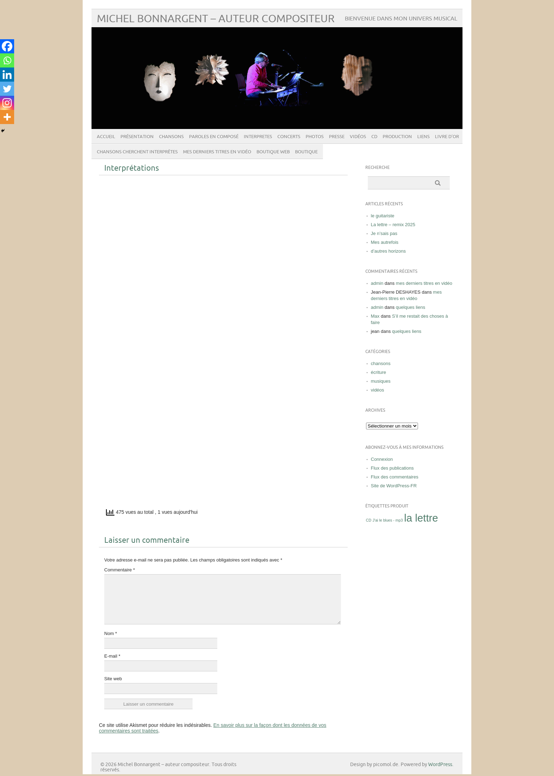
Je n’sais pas (384, 233)
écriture (378, 372)
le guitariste (382, 215)
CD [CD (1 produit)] (368, 520)
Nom (110, 633)
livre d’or (447, 136)
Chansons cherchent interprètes (137, 151)
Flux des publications (392, 468)
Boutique (306, 151)
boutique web (273, 151)
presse (336, 136)
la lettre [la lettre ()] (421, 518)
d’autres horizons (388, 251)
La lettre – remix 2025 (393, 224)
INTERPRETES (258, 136)
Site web (113, 678)
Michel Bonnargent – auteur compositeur (216, 18)
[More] (7, 117)
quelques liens (410, 307)
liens (423, 136)
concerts (288, 136)
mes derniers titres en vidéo (217, 151)
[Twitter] (7, 89)
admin (377, 283)
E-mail (112, 656)
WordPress (440, 764)
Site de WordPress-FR (394, 485)
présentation (137, 136)
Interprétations (131, 168)
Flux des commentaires (394, 477)
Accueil (106, 136)
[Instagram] (7, 103)
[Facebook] (7, 46)
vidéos (358, 136)
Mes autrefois (385, 242)
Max (375, 316)
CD (374, 136)
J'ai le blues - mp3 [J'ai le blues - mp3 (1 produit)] (388, 520)
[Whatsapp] (7, 60)
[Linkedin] (7, 74)
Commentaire (119, 569)
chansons (171, 136)
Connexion (382, 459)
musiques (381, 381)
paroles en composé (213, 136)
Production (397, 136)
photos (315, 136)
